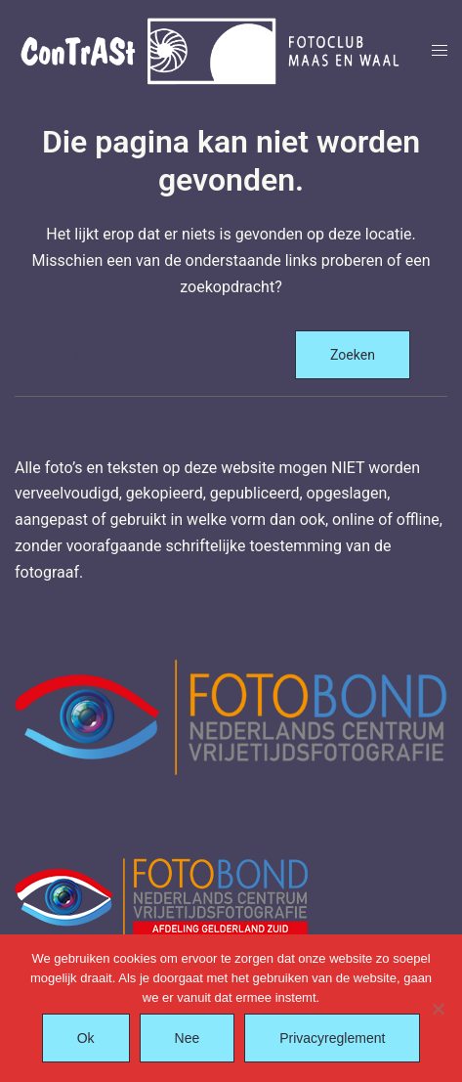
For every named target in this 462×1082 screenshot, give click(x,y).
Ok (86, 1038)
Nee (187, 1038)
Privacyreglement (332, 1038)
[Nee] (437, 1008)
